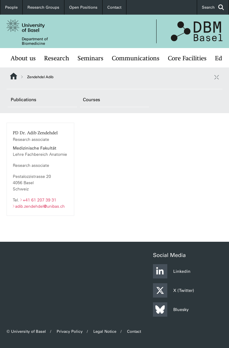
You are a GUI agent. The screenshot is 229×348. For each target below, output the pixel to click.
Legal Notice (104, 331)
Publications (23, 99)
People (11, 7)
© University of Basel (26, 331)
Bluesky (171, 309)
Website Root (13, 76)
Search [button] (213, 7)
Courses (91, 99)
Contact (114, 7)
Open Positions (83, 7)
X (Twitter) (173, 290)
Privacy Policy (70, 331)
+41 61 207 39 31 (39, 199)
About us (23, 58)
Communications (136, 58)
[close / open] (216, 77)
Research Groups (43, 7)
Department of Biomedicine (35, 41)
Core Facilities (187, 58)
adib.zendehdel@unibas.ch (40, 206)
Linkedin (172, 271)
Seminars (90, 58)
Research (56, 58)
